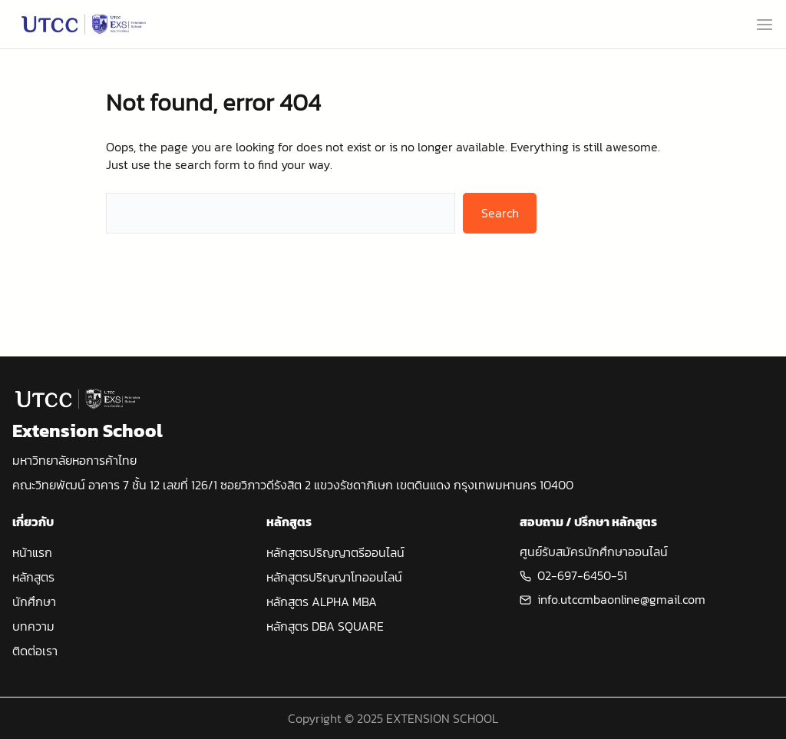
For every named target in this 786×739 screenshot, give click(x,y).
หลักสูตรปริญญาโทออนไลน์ (334, 577)
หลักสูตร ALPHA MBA (321, 601)
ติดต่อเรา (35, 650)
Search (500, 213)
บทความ (33, 626)
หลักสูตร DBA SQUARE (325, 626)
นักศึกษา (34, 601)
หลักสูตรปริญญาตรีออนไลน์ (335, 552)
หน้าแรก (32, 552)
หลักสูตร (33, 577)
